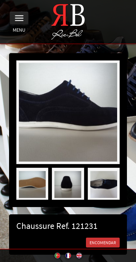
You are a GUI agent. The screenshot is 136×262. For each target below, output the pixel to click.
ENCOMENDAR (103, 242)
